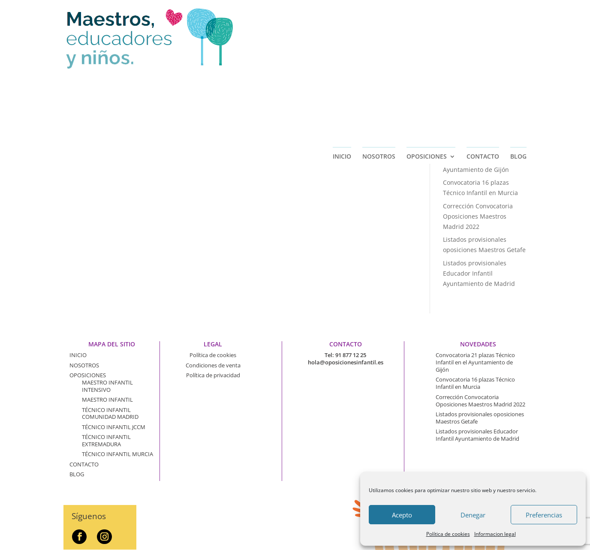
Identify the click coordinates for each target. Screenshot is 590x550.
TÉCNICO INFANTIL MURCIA (117, 454)
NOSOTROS (378, 78)
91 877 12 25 (350, 355)
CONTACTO (483, 78)
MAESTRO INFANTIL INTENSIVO (107, 386)
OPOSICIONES (426, 78)
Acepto (402, 515)
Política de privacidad (213, 375)
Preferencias (544, 515)
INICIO (342, 78)
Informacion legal (495, 534)
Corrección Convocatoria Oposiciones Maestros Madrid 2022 (478, 216)
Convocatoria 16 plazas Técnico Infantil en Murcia (475, 383)
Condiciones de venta (213, 365)
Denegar (473, 515)
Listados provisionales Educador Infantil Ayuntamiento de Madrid (479, 273)
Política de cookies (448, 534)
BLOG (518, 78)
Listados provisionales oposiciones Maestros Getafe (480, 417)
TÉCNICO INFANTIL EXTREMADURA (106, 440)
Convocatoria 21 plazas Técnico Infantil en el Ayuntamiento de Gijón (476, 159)
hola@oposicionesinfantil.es (345, 362)
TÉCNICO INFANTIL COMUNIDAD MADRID (110, 413)
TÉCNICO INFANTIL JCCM (113, 427)
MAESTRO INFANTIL (107, 399)
